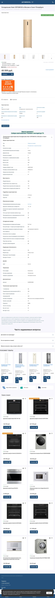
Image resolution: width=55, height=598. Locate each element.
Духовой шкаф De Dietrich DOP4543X (12, 523)
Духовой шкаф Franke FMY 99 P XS (11, 418)
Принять (49, 592)
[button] (51, 58)
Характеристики (5, 12)
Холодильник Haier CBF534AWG (6, 365)
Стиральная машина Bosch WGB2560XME (40, 453)
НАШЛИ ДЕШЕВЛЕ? (50, 69)
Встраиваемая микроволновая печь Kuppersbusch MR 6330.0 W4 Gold (12, 558)
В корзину (7, 427)
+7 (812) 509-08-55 (5, 583)
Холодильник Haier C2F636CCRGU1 (34, 365)
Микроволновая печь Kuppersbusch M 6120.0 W (39, 489)
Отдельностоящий (31, 143)
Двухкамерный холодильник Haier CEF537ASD (19, 366)
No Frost (29, 204)
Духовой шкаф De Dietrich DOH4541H (12, 453)
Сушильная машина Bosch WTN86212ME (40, 558)
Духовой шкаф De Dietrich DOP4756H (39, 418)
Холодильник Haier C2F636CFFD (48, 365)
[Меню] (2, 2)
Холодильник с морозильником (34, 145)
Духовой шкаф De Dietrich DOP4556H (39, 523)
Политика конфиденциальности (29, 592)
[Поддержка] (53, 2)
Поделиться (5, 125)
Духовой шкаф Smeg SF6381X (10, 488)
